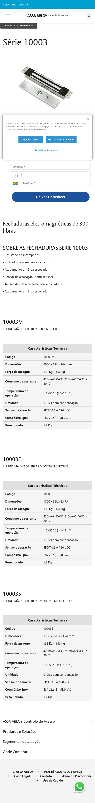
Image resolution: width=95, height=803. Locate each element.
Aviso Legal (22, 776)
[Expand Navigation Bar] (8, 15)
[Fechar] (88, 119)
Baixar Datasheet (50, 197)
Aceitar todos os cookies (61, 139)
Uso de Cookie (53, 780)
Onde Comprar (15, 751)
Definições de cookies (46, 150)
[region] (47, 137)
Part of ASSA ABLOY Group (63, 772)
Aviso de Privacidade (77, 776)
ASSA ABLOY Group (14, 4)
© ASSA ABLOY (23, 772)
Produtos (10, 25)
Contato (46, 776)
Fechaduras (26, 25)
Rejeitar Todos (31, 139)
